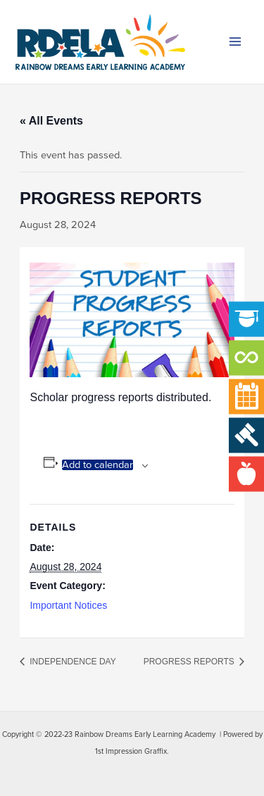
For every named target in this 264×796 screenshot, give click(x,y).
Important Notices (68, 605)
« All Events (51, 121)
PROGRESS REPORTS (190, 662)
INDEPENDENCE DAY (71, 662)
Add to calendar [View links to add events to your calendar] (97, 465)
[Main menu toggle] (235, 42)
